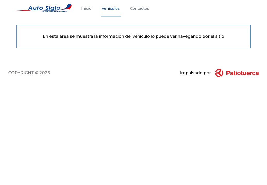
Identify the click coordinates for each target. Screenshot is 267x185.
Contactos (139, 8)
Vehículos (111, 8)
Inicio (86, 8)
